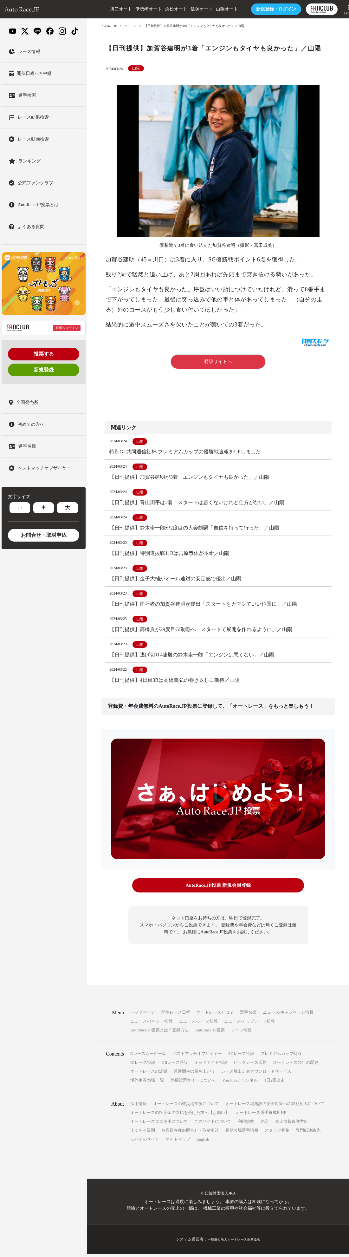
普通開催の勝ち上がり (194, 1074)
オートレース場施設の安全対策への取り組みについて (274, 1106)
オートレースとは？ (215, 1015)
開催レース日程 (175, 1015)
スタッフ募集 (277, 1133)
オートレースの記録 (148, 1074)
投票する (44, 354)
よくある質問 (142, 1133)
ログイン (260, 9)
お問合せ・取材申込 (44, 535)
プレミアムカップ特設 (281, 1056)
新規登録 (44, 369)
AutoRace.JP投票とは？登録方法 (159, 1033)
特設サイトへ (218, 361)
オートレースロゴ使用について (159, 1124)
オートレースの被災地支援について (186, 1106)
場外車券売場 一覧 (147, 1083)
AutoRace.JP (109, 26)
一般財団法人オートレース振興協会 (234, 1242)
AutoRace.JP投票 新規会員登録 (218, 889)
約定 (265, 1124)
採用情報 (138, 1106)
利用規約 (246, 1124)
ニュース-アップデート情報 (249, 1024)
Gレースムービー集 (148, 1056)
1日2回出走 (274, 1083)
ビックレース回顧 (250, 1065)
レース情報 (241, 1033)
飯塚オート (185, 9)
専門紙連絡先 (308, 1133)
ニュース (132, 26)
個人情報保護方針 (291, 1124)
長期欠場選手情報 (241, 1133)
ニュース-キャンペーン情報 (288, 1015)
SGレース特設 (241, 1056)
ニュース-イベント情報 (151, 1024)
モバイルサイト (144, 1142)
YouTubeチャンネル (240, 1083)
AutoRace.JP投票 (210, 1033)
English (203, 1142)
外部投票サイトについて (193, 1083)
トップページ (142, 1015)
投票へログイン (67, 328)
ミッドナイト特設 (210, 1065)
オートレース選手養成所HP (261, 1115)
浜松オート (160, 9)
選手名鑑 (248, 1015)
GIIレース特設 (175, 1065)
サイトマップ (177, 1142)
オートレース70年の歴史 (295, 1065)
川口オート (105, 9)
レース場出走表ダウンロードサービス (256, 1074)
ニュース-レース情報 (198, 1024)
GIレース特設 (142, 1065)
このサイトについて (212, 1124)
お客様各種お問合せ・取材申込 (190, 1133)
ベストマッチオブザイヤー (197, 1056)
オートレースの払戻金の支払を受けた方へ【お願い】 (179, 1115)
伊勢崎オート (132, 9)
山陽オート (210, 9)
